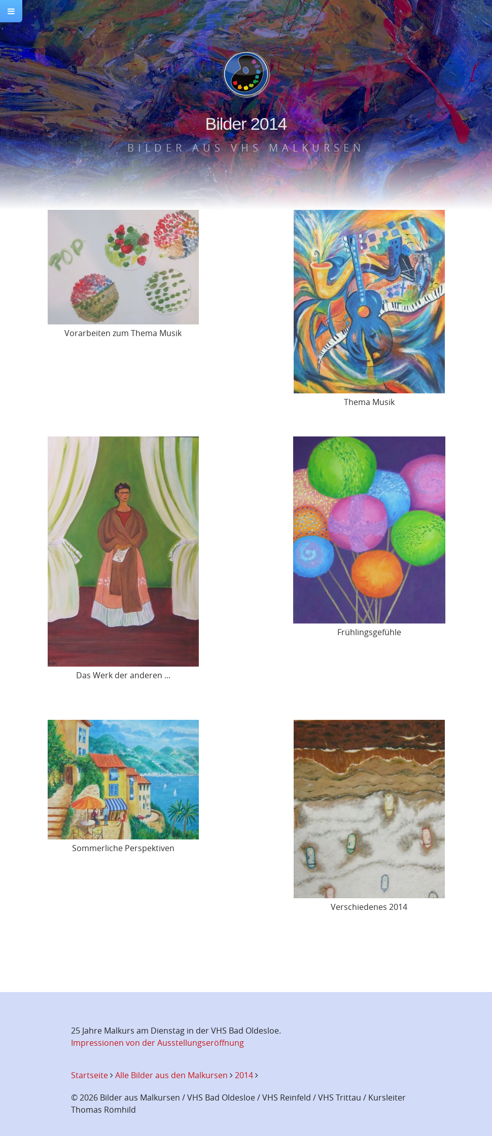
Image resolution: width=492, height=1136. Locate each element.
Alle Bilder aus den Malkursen (171, 1075)
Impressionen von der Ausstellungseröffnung (157, 1042)
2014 (244, 1075)
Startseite (89, 1075)
